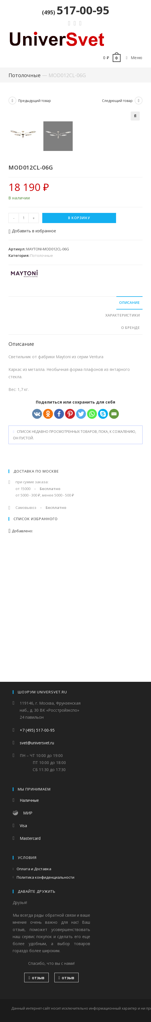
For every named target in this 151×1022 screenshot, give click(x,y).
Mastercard (30, 838)
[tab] (75, 430)
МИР (27, 813)
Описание (129, 429)
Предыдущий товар (34, 100)
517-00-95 (75, 10)
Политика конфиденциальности (45, 877)
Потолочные (24, 75)
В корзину (79, 344)
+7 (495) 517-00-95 (37, 730)
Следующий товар (117, 100)
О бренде (130, 454)
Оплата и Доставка (34, 869)
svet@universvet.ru (37, 743)
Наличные (29, 800)
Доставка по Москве (36, 598)
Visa (23, 826)
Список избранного (36, 645)
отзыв (36, 978)
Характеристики (122, 442)
